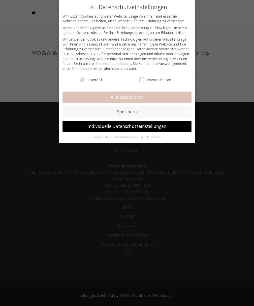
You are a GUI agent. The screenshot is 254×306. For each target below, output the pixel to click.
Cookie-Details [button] (102, 137)
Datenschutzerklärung (113, 63)
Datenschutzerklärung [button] (129, 137)
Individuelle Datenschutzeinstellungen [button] (127, 126)
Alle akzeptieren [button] (127, 97)
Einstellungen (82, 68)
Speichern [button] (127, 112)
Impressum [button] (154, 137)
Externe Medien (155, 79)
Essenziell (91, 79)
